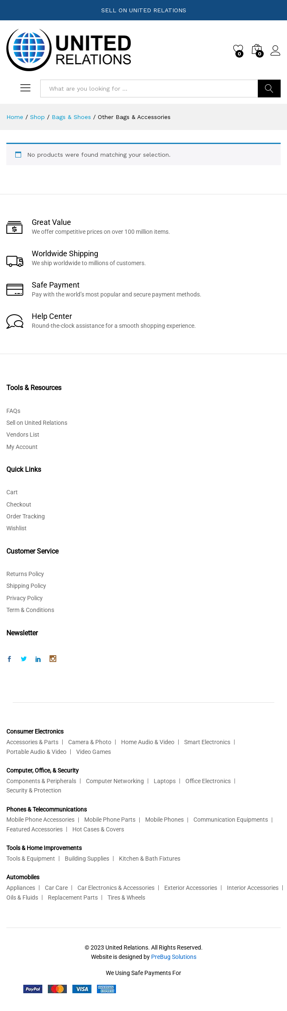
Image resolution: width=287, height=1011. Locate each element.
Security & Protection (33, 790)
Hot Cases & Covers (98, 829)
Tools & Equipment (30, 858)
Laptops (165, 781)
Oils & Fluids (22, 897)
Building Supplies (87, 858)
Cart (12, 492)
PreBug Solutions (173, 956)
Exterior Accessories (190, 887)
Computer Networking (115, 781)
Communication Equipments (230, 819)
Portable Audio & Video (36, 751)
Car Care (56, 887)
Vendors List (22, 434)
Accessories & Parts (32, 742)
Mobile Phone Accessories (40, 819)
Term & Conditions (30, 610)
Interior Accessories (253, 887)
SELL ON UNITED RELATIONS (143, 10)
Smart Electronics (207, 742)
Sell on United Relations (36, 422)
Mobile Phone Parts (109, 819)
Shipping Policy (26, 585)
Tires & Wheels (126, 897)
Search (269, 88)
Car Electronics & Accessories (116, 887)
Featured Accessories (34, 829)
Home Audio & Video (147, 742)
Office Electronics (208, 781)
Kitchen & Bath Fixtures (149, 858)
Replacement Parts (73, 897)
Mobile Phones (164, 819)
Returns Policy (25, 574)
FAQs (13, 410)
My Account (22, 446)
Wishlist (16, 528)
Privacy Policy (24, 598)
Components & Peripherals (41, 781)
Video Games (93, 751)
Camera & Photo (89, 742)
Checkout (18, 504)
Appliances (20, 887)
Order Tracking (25, 516)
